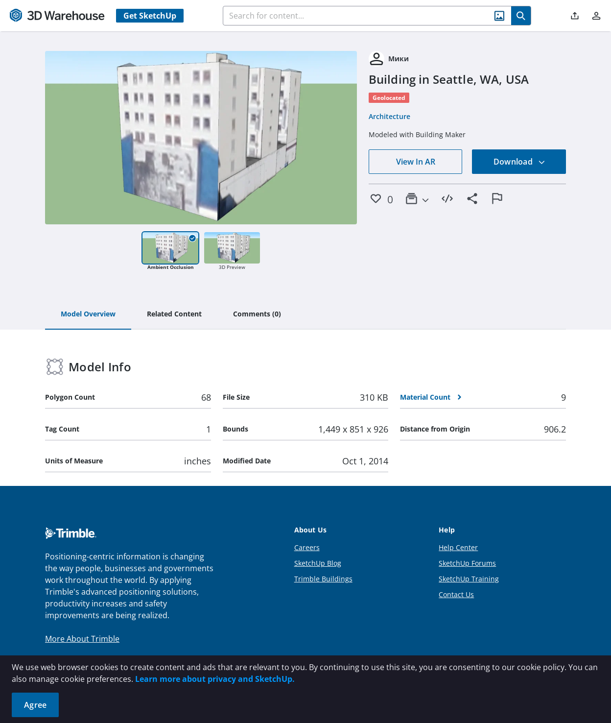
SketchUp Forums (467, 563)
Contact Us (456, 594)
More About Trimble (82, 638)
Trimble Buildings (323, 578)
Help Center (458, 547)
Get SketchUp (149, 15)
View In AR (415, 161)
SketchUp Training (469, 578)
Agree (35, 704)
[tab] (88, 314)
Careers (307, 547)
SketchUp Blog (317, 563)
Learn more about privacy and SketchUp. (215, 679)
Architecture (389, 116)
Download (519, 161)
